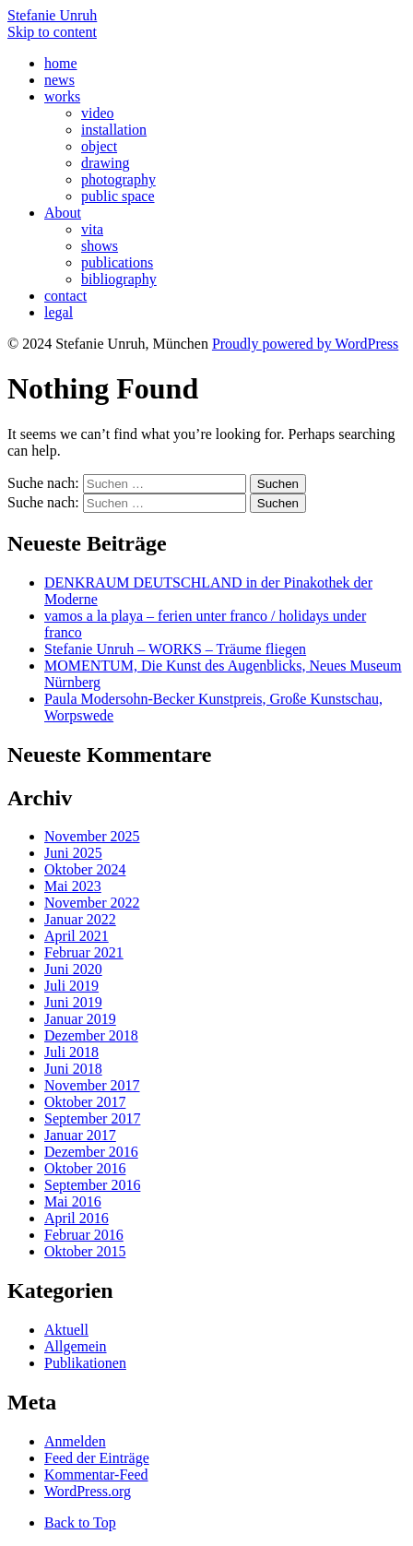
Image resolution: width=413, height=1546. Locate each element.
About (62, 212)
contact (65, 295)
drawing (105, 163)
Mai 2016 (72, 1201)
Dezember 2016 (91, 1152)
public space (118, 196)
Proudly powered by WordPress (305, 343)
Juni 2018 (73, 1068)
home (60, 63)
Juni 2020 (73, 969)
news (59, 80)
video (97, 113)
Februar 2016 (84, 1235)
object (99, 146)
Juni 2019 (73, 1002)
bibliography (119, 279)
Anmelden (75, 1441)
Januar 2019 (80, 1019)
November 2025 (92, 836)
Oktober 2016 (84, 1168)
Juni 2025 (73, 853)
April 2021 (76, 936)
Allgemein (75, 1346)
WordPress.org (87, 1491)
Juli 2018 (71, 1052)
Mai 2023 (72, 886)
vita (92, 229)
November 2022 (92, 902)
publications (117, 262)
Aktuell (66, 1330)
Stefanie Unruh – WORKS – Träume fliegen (175, 649)
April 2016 (76, 1218)
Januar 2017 (80, 1135)
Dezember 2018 (91, 1035)
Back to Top (80, 1522)
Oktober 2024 (84, 869)
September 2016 (92, 1185)
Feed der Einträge (96, 1458)
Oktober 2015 (84, 1251)
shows (99, 246)
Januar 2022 (80, 919)
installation (114, 129)
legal (58, 312)
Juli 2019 (71, 985)
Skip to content (52, 32)
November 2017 (92, 1085)
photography (118, 179)
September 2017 (92, 1118)
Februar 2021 (84, 952)
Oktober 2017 (84, 1102)
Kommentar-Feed (96, 1474)
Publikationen (85, 1363)
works (62, 96)
